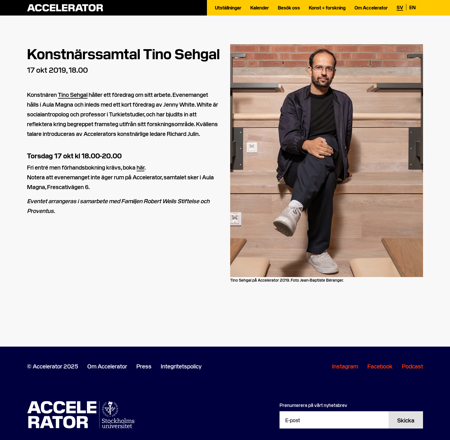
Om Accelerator (371, 7)
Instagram (345, 366)
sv (400, 7)
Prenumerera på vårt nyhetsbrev (313, 405)
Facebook (380, 366)
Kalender (259, 7)
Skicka (405, 420)
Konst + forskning (327, 7)
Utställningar (228, 7)
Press (144, 366)
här (140, 167)
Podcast (412, 366)
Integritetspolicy (181, 366)
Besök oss (289, 7)
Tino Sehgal (73, 94)
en (412, 7)
